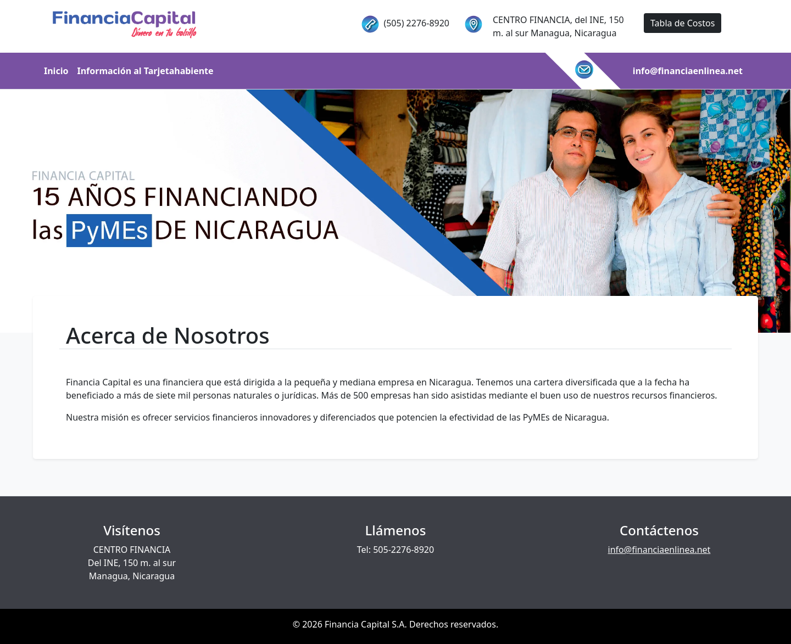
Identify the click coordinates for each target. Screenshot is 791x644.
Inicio (56, 71)
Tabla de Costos (682, 23)
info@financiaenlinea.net (688, 71)
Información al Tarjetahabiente (145, 71)
